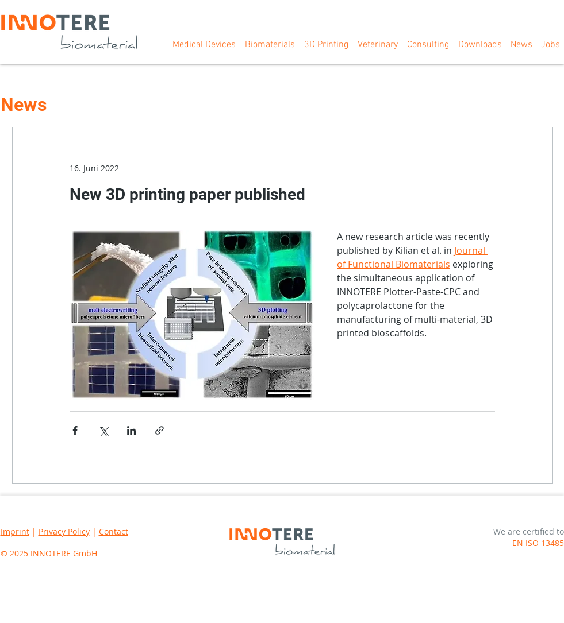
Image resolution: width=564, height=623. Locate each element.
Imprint (15, 531)
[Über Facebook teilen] (75, 430)
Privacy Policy (64, 531)
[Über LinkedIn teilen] (131, 430)
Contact (113, 531)
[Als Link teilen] (159, 430)
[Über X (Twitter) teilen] (103, 430)
